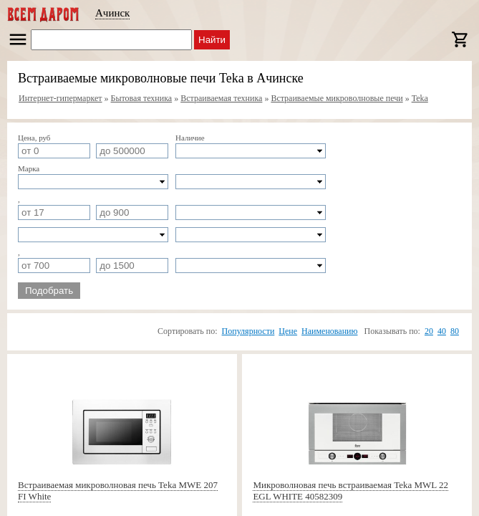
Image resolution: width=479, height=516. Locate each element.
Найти (212, 39)
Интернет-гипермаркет (60, 98)
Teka (420, 98)
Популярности (248, 331)
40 (441, 331)
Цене (288, 331)
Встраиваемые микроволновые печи (336, 98)
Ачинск (112, 13)
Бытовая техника (142, 98)
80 (454, 331)
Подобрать (49, 290)
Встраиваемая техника (221, 98)
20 (429, 331)
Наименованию (329, 331)
